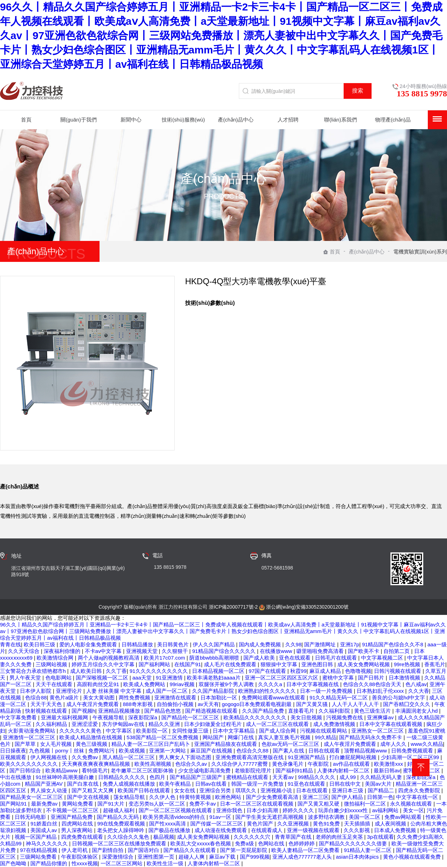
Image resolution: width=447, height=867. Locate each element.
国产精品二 (381, 790)
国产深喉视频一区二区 (103, 678)
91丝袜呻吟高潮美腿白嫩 (65, 777)
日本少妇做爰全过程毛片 (213, 724)
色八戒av (416, 684)
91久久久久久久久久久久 (159, 671)
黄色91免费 (327, 823)
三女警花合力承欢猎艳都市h (33, 671)
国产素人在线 (289, 751)
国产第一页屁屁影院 (244, 850)
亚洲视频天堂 (142, 651)
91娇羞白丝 (44, 823)
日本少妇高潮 (263, 810)
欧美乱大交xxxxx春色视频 (201, 843)
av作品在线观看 (352, 764)
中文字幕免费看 (19, 717)
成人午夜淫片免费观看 (93, 704)
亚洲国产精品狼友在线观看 (226, 744)
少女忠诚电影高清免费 (205, 770)
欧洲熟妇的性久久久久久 (267, 691)
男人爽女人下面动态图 (186, 757)
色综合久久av (191, 764)
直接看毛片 (302, 711)
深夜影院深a (143, 717)
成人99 (348, 777)
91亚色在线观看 (307, 784)
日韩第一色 (380, 797)
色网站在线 (272, 843)
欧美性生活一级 (166, 863)
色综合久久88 (253, 751)
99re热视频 (408, 664)
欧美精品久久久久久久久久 (256, 717)
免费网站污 (102, 751)
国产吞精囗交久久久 (407, 704)
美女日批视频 (307, 717)
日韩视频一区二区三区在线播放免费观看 (120, 843)
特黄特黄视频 (195, 797)
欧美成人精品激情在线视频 (91, 737)
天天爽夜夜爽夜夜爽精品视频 (96, 764)
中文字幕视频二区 (382, 658)
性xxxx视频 (85, 863)
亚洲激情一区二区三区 (30, 737)
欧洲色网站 (229, 797)
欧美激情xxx (389, 764)
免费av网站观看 (403, 817)
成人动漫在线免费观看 (221, 830)
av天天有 (208, 704)
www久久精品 (427, 744)
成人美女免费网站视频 (364, 664)
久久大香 (418, 691)
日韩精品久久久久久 (122, 777)
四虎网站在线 (77, 823)
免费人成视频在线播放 (129, 784)
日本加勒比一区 (219, 697)
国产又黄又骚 (312, 704)
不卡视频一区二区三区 (73, 810)
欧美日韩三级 (40, 644)
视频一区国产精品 (36, 837)
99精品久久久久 (317, 777)
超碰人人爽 (192, 857)
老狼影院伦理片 (254, 770)
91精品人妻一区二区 (368, 850)
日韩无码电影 (31, 817)
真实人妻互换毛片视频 (285, 737)
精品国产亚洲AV (44, 784)
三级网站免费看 (39, 857)
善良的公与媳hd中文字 (399, 697)
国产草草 (26, 744)
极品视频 (163, 837)
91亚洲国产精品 (307, 757)
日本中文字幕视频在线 (313, 684)
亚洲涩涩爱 (85, 724)
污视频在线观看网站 (324, 731)
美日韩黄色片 (173, 644)
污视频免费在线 (345, 717)
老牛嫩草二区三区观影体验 (143, 770)
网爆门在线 (241, 737)
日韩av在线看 (211, 784)
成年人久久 (394, 744)
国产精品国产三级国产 (197, 777)
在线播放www (277, 651)
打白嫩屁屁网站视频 (353, 757)
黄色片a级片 (65, 697)
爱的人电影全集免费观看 (88, 644)
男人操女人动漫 (49, 790)
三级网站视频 (52, 664)
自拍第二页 (397, 651)
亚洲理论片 (69, 691)
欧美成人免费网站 (145, 684)
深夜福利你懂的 (63, 651)
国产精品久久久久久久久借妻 (353, 843)
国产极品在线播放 (170, 830)
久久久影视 (357, 830)
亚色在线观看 (295, 658)
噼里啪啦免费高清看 (320, 651)
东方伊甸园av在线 (124, 724)
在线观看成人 (267, 830)
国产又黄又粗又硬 (319, 804)
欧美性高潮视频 (153, 764)
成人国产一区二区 (167, 691)
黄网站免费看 (78, 804)
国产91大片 (111, 804)
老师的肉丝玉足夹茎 (340, 837)
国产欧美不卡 (364, 651)
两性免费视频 (135, 697)
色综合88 (36, 697)
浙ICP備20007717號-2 (233, 607)
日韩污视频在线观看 (398, 671)
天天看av (283, 777)
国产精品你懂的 (49, 863)
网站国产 (214, 737)
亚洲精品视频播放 (119, 711)
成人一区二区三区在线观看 (278, 724)
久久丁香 (116, 671)
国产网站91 (14, 804)
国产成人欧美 (259, 658)
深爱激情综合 (118, 857)
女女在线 (185, 790)
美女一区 (413, 810)
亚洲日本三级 (348, 790)
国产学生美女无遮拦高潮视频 (270, 817)
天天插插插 (358, 823)
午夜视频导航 (109, 717)
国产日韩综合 (25, 770)
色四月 (158, 777)
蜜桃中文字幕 (338, 678)
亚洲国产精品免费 (72, 817)
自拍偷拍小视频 (176, 704)
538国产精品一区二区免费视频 (163, 737)
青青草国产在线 (294, 837)
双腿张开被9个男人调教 (227, 684)
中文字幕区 (119, 731)
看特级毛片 (95, 770)
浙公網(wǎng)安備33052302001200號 (307, 607)
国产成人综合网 (278, 731)
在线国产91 (187, 664)
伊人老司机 (75, 850)
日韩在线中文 (345, 784)
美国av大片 (379, 784)
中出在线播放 (16, 777)
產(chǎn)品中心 (366, 252)
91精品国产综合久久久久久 (224, 651)
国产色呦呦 (14, 863)
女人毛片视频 (56, 744)
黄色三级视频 (92, 744)
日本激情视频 (405, 678)
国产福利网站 (155, 664)
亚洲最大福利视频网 (65, 717)
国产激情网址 (320, 644)
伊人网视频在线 (49, 757)
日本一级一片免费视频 (327, 691)
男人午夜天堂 (25, 678)
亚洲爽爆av (381, 717)
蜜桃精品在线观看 (248, 777)
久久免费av (86, 757)
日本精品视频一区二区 (219, 671)
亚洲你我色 (230, 810)
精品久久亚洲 (164, 724)
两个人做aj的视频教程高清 (109, 658)
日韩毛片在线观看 (336, 658)
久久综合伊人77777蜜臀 (240, 764)
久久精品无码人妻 (381, 777)
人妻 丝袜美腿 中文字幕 (114, 691)
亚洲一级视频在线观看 (314, 830)
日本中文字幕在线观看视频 (391, 724)
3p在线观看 (380, 837)
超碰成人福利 (119, 810)
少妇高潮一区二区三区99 (411, 757)
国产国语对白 (144, 850)
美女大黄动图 (99, 697)
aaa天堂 (142, 678)
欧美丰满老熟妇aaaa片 (214, 678)
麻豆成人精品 (325, 671)
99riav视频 (183, 684)
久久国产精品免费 (263, 711)
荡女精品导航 (129, 797)
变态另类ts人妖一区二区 (157, 804)
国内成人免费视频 (260, 644)
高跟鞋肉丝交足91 (99, 684)
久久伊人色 (163, 797)
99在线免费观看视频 (121, 823)
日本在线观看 (312, 790)
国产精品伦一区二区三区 (190, 717)
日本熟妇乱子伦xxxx (381, 691)
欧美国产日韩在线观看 (144, 790)
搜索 (357, 91)
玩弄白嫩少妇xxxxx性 (343, 810)
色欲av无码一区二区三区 (291, 744)
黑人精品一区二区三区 (129, 757)
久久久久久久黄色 (81, 731)
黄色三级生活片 (373, 711)
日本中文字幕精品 (234, 731)
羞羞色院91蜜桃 (426, 731)
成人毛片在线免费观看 (231, 664)
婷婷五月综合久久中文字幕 (104, 664)
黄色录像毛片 (288, 764)
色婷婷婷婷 (302, 843)
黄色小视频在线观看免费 (412, 857)
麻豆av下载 (223, 857)
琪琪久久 (246, 790)
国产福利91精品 (295, 770)
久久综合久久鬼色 (129, 837)
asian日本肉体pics (358, 857)
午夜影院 (319, 764)
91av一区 (221, 817)
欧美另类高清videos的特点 (175, 817)
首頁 (331, 252)
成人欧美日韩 (86, 671)
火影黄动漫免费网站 (32, 731)
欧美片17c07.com (165, 658)
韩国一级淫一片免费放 (258, 784)
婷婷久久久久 (299, 810)
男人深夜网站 (77, 830)
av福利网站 (386, 810)
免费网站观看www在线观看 (274, 697)
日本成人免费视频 (395, 830)
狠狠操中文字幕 (280, 664)
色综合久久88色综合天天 (373, 684)
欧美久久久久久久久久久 (29, 764)
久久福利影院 (334, 711)
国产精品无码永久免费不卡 (371, 737)
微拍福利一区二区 (365, 804)
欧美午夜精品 (175, 784)
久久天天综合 (24, 651)
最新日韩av (387, 770)
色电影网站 (59, 678)
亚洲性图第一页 (157, 857)
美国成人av (44, 830)
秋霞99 (298, 671)
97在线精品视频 (39, 850)
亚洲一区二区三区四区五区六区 (282, 678)
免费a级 (245, 843)
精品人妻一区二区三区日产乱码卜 (151, 744)
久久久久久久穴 (253, 837)
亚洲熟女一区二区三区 (378, 731)
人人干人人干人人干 (356, 704)
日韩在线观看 (324, 751)
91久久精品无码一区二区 (339, 697)
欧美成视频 (132, 751)
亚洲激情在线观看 (176, 697)
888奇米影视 (138, 704)
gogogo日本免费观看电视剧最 (257, 704)
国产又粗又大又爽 (93, 790)
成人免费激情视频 (335, 724)
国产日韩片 (372, 678)
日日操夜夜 (13, 751)
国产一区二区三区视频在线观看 (176, 810)
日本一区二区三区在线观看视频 (257, 804)
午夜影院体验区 (80, 857)
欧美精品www (62, 770)
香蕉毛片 (434, 664)
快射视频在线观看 (46, 711)
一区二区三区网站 (122, 863)
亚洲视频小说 (277, 790)
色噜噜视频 (358, 671)
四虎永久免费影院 (419, 790)
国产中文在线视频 (88, 797)
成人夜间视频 (391, 823)
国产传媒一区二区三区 (217, 823)
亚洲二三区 (315, 797)
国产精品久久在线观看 (190, 850)
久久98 (293, 644)
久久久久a (271, 684)
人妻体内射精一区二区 (344, 770)
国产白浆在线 (83, 784)
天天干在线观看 (55, 684)
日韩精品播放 (138, 644)
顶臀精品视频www (366, 751)
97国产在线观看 (268, 671)
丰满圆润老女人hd (417, 711)
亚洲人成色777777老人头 (302, 857)
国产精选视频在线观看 (212, 711)
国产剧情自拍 (108, 850)
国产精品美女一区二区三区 (32, 797)
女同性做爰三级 (191, 731)
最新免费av (45, 804)
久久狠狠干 (175, 651)
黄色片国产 (260, 823)
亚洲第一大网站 (168, 751)
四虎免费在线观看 (82, 837)
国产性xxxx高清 (168, 823)
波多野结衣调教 (327, 817)
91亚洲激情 (170, 678)
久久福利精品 (52, 724)
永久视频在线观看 (411, 804)
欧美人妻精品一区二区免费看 (306, 850)
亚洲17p (349, 644)
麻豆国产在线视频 (212, 751)
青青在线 (10, 644)
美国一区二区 (365, 817)
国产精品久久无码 (118, 817)
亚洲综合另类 (215, 790)
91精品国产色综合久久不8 (393, 644)
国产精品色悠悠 (163, 711)
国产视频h (83, 711)
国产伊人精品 (347, 797)
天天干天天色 (46, 704)
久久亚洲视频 (293, 823)
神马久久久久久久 (47, 843)
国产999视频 (255, 857)
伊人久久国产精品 (214, 644)
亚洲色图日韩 (317, 664)
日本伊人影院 (36, 691)
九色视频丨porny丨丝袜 (57, 751)
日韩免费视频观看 (412, 751)
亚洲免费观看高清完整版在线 (250, 757)
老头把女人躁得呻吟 (121, 830)
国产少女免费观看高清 (273, 797)
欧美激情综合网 (56, 658)
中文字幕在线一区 (417, 797)
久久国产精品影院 (213, 691)
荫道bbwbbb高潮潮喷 (215, 658)
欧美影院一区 (152, 731)
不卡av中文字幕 (104, 651)
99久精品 (326, 737)
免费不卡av (203, 804)
